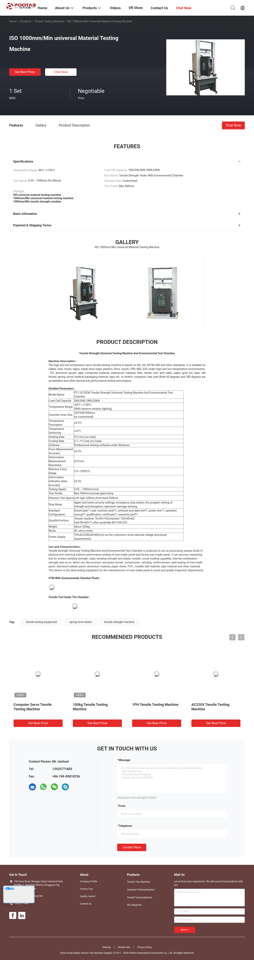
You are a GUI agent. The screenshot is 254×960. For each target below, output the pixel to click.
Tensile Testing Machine (49, 21)
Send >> (185, 929)
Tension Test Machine (138, 881)
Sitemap (106, 947)
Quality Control (87, 896)
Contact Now (132, 847)
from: (122, 805)
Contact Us (85, 903)
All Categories (134, 905)
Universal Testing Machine (140, 889)
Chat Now (61, 72)
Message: (125, 760)
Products (25, 21)
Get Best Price (25, 72)
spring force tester (80, 622)
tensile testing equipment (41, 622)
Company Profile (88, 881)
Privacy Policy (144, 947)
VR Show (136, 8)
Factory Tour (86, 889)
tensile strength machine (119, 622)
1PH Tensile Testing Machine (155, 704)
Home (13, 21)
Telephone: (125, 825)
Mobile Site (124, 947)
